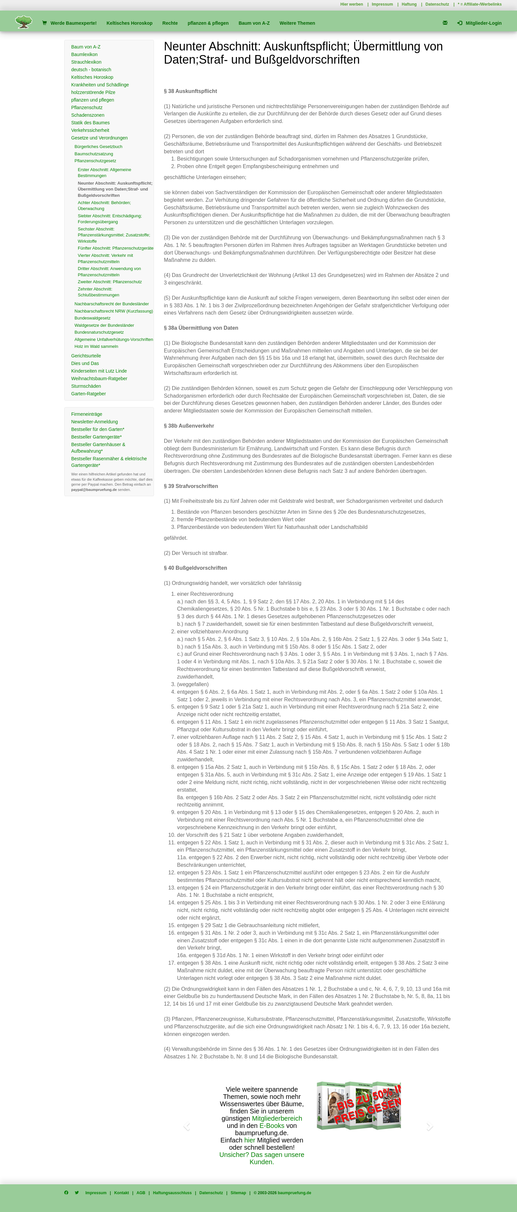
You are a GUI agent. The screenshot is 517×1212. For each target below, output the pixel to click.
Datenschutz (437, 4)
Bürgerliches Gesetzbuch (98, 146)
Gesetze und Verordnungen (99, 137)
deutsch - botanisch (91, 69)
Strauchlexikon (86, 62)
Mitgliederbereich (277, 1118)
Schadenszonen (87, 115)
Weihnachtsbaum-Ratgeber (99, 378)
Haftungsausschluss (172, 1193)
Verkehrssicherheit (90, 130)
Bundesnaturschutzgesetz (99, 332)
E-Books (272, 1125)
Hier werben (351, 4)
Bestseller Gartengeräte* (96, 436)
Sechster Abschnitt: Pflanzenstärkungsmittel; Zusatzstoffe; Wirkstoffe (114, 235)
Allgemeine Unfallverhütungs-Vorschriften (114, 339)
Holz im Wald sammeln (96, 346)
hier (249, 1140)
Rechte (170, 23)
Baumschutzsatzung (94, 153)
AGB (141, 1193)
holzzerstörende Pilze (93, 92)
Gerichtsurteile (86, 355)
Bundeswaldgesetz (92, 318)
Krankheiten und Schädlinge (100, 84)
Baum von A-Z (254, 23)
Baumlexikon (84, 54)
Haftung (409, 4)
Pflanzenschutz (87, 107)
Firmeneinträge (86, 414)
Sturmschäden (86, 386)
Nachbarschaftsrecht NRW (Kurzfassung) (114, 311)
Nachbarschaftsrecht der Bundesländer (112, 303)
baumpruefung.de (294, 1193)
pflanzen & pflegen (208, 23)
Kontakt (121, 1193)
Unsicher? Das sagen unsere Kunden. (261, 1158)
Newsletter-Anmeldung (94, 421)
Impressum (382, 4)
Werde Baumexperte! (69, 23)
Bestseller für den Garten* (97, 429)
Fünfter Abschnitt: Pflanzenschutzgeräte (116, 248)
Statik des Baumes (90, 122)
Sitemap (238, 1193)
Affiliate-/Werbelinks (483, 4)
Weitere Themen (297, 23)
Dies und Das (85, 363)
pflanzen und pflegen (92, 100)
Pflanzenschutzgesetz (95, 160)
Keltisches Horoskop (129, 23)
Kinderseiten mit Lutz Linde (99, 371)
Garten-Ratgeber (88, 393)
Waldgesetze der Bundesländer (104, 325)
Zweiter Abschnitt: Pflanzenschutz (110, 281)
